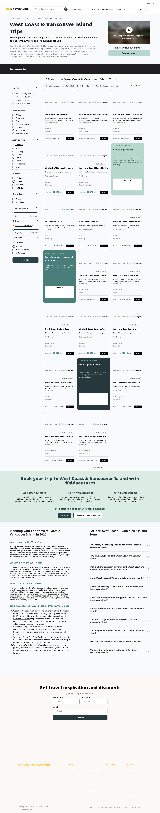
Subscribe (80, 718)
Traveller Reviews (76, 774)
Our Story (73, 770)
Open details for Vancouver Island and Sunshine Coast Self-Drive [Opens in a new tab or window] (59, 437)
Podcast (72, 778)
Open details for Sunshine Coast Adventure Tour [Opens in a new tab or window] (127, 223)
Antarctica (18, 118)
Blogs (118, 9)
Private (17, 199)
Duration (17, 173)
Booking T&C (90, 774)
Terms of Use (106, 807)
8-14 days (18, 185)
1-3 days (18, 178)
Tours (12, 19)
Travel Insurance (92, 791)
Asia (16, 121)
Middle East (19, 130)
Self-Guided (19, 253)
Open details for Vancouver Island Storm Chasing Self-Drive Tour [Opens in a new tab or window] (93, 169)
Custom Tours (107, 9)
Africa (17, 115)
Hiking (17, 161)
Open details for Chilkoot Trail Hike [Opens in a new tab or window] (59, 223)
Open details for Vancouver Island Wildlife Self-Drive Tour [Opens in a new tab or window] (127, 384)
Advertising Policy (121, 807)
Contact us (150, 3)
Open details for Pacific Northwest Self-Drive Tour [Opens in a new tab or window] (127, 276)
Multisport (19, 164)
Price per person (21, 208)
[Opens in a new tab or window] (122, 796)
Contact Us (130, 774)
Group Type (18, 194)
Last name (85, 697)
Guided (17, 246)
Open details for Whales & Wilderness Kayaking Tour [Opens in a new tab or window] (59, 169)
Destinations (19, 110)
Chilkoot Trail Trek (21, 619)
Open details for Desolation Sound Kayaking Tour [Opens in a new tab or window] (93, 115)
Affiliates (109, 770)
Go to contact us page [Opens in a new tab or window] (127, 169)
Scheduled (18, 202)
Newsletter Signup (133, 770)
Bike (16, 149)
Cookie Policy (136, 807)
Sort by (16, 88)
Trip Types (89, 787)
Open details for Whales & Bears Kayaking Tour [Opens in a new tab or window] (93, 330)
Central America (21, 124)
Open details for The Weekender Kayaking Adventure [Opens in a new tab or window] (59, 115)
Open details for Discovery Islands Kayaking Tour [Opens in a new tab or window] (127, 115)
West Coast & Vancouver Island (50, 19)
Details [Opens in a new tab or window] (70, 139)
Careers (72, 782)
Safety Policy (90, 778)
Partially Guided (21, 250)
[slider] (13, 213)
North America (22, 19)
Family (17, 158)
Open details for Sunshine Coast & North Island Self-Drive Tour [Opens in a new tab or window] (59, 384)
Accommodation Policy (94, 770)
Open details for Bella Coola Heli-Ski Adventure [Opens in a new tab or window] (93, 437)
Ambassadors (111, 774)
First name (58, 697)
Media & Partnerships (115, 778)
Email (55, 707)
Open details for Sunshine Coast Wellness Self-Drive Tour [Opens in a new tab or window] (93, 276)
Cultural (18, 155)
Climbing (18, 152)
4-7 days (18, 181)
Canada (33, 19)
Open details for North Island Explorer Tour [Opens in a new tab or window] (59, 330)
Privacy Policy (93, 807)
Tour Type (17, 237)
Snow (16, 167)
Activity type (19, 140)
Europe (17, 127)
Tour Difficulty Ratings (94, 782)
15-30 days (19, 188)
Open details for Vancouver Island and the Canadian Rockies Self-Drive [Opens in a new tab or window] (127, 330)
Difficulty (17, 221)
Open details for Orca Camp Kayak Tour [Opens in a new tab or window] (93, 223)
